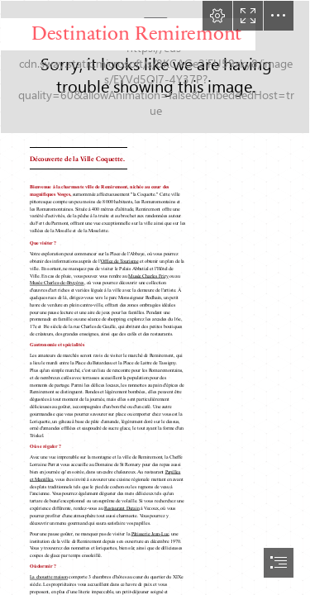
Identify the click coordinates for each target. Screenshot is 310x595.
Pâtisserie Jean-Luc (150, 533)
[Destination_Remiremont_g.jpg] (155, 67)
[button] (217, 16)
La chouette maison (49, 577)
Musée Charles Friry (148, 276)
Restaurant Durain (122, 508)
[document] (155, 297)
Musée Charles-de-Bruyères (57, 283)
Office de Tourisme (120, 261)
